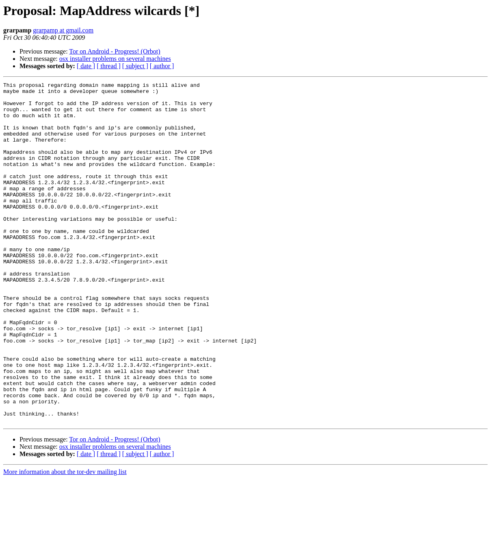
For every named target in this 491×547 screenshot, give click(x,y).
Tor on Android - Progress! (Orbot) (114, 51)
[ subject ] (135, 65)
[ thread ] (109, 65)
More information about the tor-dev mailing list (65, 539)
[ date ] (86, 65)
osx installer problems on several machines (115, 58)
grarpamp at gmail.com (63, 30)
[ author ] (162, 65)
